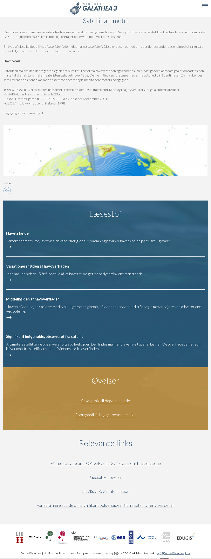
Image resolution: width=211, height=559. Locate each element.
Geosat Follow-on (105, 477)
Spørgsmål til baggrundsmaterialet (105, 414)
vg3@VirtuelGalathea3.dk (173, 553)
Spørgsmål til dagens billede (105, 400)
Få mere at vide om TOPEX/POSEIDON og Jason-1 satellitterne (105, 463)
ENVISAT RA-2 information (105, 491)
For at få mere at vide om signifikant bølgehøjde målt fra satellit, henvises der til (105, 505)
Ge (7, 190)
